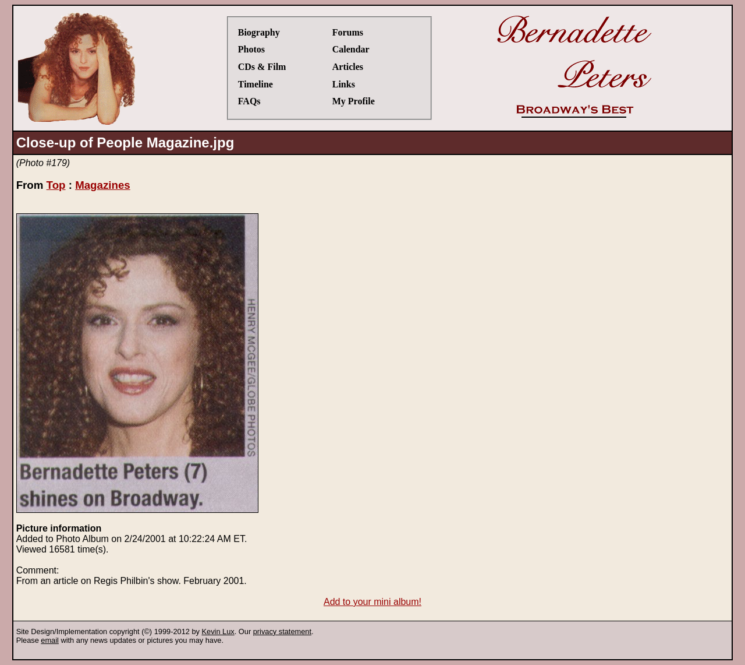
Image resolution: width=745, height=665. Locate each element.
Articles (347, 67)
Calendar (351, 49)
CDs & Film (262, 67)
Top (56, 185)
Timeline (255, 84)
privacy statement (282, 631)
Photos (251, 49)
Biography (259, 32)
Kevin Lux (218, 631)
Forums (347, 32)
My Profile (353, 101)
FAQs (249, 101)
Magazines (102, 185)
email (50, 640)
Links (343, 84)
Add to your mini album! (372, 602)
